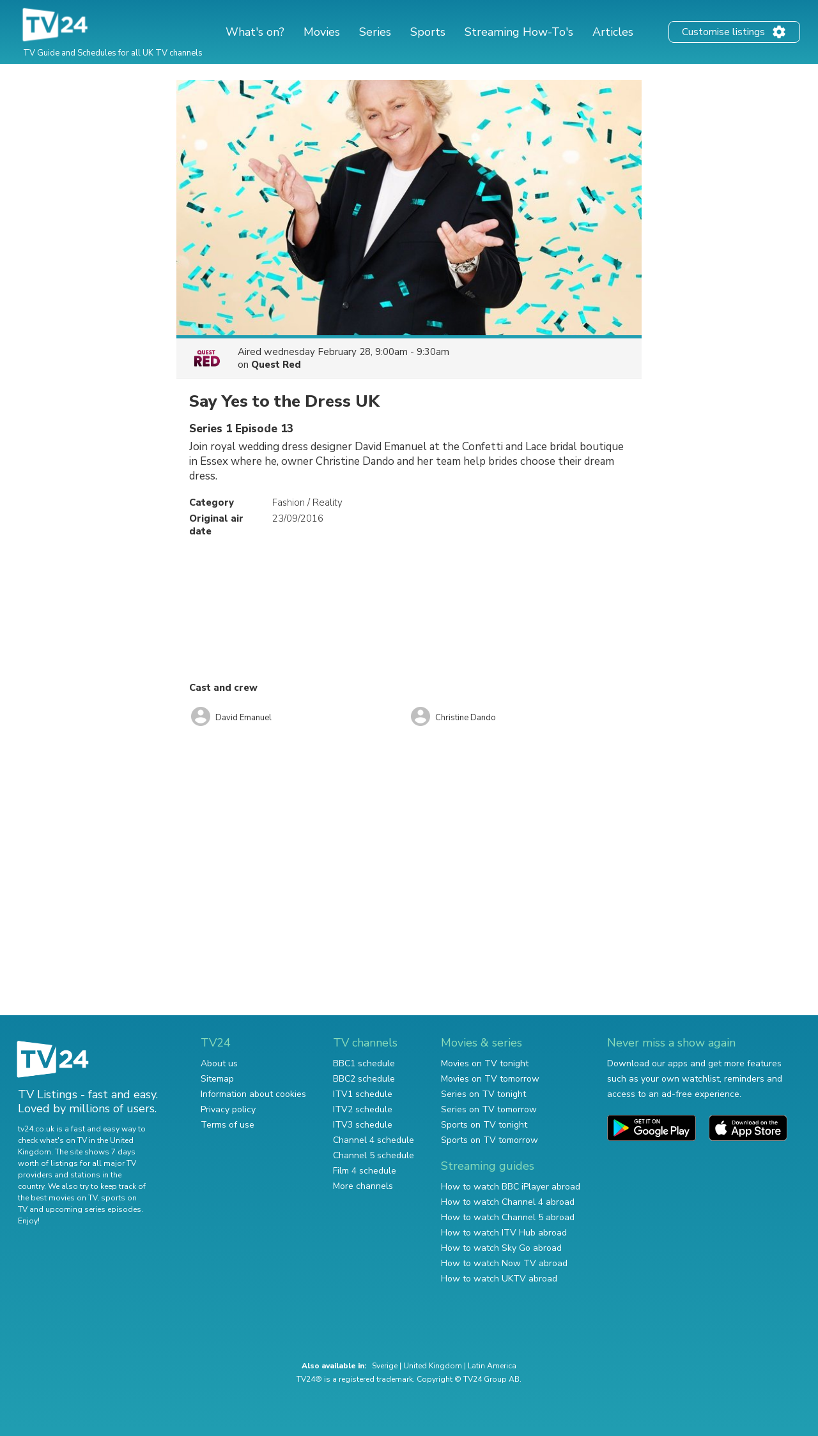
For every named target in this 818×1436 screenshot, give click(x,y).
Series (375, 32)
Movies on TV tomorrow (490, 1079)
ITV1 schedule (362, 1094)
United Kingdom (432, 1366)
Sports (427, 32)
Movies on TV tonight (485, 1063)
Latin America (492, 1366)
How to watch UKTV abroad (499, 1279)
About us (219, 1063)
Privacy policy (228, 1109)
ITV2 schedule (362, 1109)
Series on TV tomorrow (489, 1109)
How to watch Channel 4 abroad (508, 1202)
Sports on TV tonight (484, 1125)
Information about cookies (253, 1094)
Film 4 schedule (364, 1171)
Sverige (384, 1366)
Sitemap (217, 1079)
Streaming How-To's (519, 32)
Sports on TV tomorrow (489, 1140)
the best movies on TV (57, 1198)
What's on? (255, 32)
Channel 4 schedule (373, 1140)
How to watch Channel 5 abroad (508, 1217)
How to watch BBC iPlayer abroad (510, 1187)
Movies (322, 32)
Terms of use (227, 1125)
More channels (363, 1186)
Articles (612, 32)
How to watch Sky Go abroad (501, 1248)
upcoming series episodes (93, 1209)
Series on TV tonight (483, 1094)
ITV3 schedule (362, 1125)
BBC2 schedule (364, 1079)
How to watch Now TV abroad (504, 1263)
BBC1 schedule (364, 1063)
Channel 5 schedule (373, 1155)
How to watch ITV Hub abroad (504, 1233)
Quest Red (276, 364)
